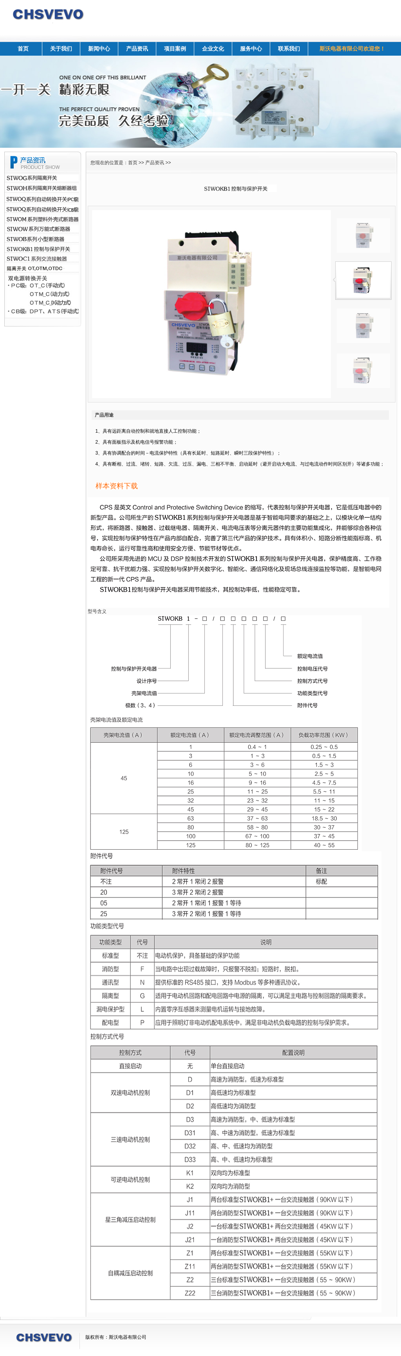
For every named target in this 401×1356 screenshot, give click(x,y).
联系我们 (289, 48)
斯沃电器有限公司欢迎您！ (352, 48)
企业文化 (213, 48)
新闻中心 (99, 48)
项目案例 (175, 48)
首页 (23, 48)
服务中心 (251, 48)
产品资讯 (137, 48)
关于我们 (61, 48)
